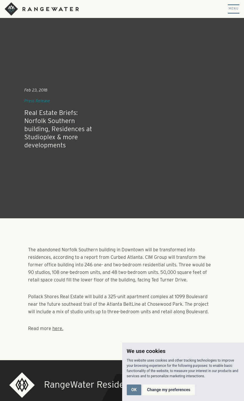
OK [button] (134, 389)
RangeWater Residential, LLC (103, 384)
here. (57, 328)
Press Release (37, 100)
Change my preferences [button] (168, 389)
